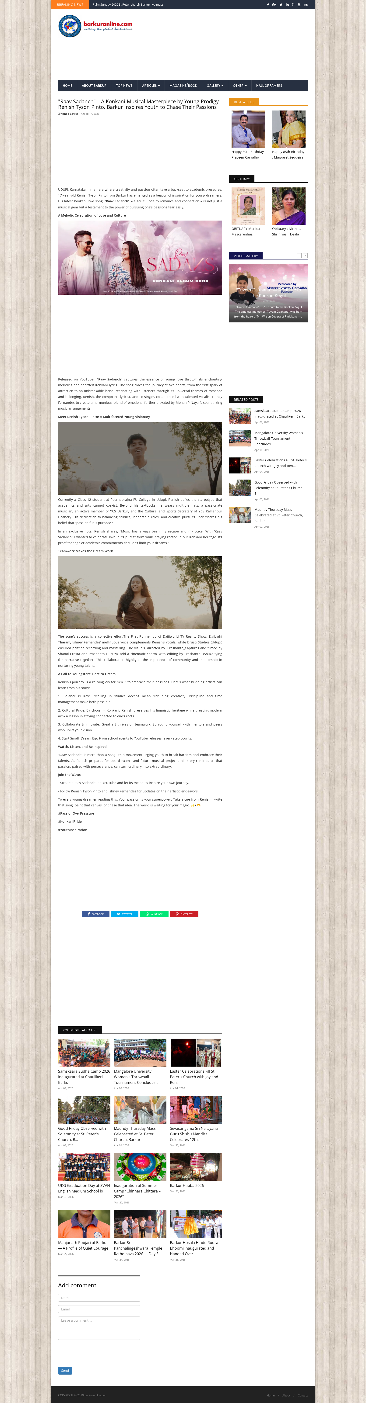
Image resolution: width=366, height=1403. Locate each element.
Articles (151, 85)
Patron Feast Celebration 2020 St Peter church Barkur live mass (136, 4)
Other (240, 85)
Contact (303, 1395)
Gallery (215, 85)
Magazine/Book (183, 85)
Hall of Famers (269, 85)
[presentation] (93, 1352)
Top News (124, 85)
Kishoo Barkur (68, 113)
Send (65, 1370)
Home (67, 85)
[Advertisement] (226, 44)
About (286, 1395)
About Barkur (94, 85)
